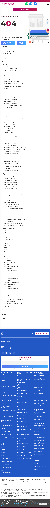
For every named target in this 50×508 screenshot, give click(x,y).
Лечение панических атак (11, 288)
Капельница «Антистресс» (39, 398)
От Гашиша (7, 233)
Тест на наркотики (9, 268)
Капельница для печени (39, 382)
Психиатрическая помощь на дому (14, 295)
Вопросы (4, 314)
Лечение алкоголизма (9, 198)
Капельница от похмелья (11, 68)
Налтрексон (7, 168)
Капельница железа (38, 387)
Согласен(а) (43, 503)
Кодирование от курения (11, 170)
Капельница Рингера (38, 433)
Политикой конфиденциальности (9, 505)
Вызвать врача (25, 9)
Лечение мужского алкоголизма (13, 223)
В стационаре (7, 66)
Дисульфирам (8, 107)
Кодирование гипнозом (10, 103)
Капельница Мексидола (39, 435)
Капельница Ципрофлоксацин (40, 439)
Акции (5, 58)
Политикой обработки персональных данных (20, 503)
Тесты (4, 318)
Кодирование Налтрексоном (12, 153)
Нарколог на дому (9, 73)
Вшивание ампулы (9, 90)
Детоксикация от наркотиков (12, 161)
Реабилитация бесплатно (11, 266)
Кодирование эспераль (10, 99)
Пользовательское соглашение (40, 465)
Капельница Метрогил (38, 452)
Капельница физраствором (39, 404)
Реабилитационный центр (11, 184)
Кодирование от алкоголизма (12, 86)
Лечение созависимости (11, 182)
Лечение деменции (9, 284)
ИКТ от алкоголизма (9, 128)
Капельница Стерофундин (39, 447)
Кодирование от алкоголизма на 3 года (15, 147)
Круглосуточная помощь (11, 180)
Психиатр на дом (8, 280)
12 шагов (6, 247)
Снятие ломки (7, 157)
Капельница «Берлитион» (39, 377)
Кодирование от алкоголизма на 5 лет (14, 149)
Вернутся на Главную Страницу (7, 43)
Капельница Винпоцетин (39, 417)
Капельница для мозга (38, 381)
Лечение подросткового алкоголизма (14, 219)
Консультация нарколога (11, 176)
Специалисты (6, 310)
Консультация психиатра (11, 278)
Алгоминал (7, 111)
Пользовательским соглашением (25, 504)
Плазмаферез (7, 79)
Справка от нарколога (10, 193)
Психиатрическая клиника (11, 282)
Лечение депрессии (9, 286)
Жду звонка (25, 366)
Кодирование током (9, 126)
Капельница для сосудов (39, 385)
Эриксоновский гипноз (10, 122)
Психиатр (6, 293)
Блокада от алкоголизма (10, 124)
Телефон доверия (9, 190)
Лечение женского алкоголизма (13, 206)
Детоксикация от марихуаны (12, 163)
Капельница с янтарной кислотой (40, 401)
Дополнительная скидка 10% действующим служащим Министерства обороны (25, 0)
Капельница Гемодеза (38, 430)
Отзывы (5, 49)
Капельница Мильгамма (38, 450)
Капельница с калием (38, 388)
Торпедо (6, 88)
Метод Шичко (8, 252)
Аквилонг (6, 109)
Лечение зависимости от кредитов (13, 299)
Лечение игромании (9, 297)
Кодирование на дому (10, 95)
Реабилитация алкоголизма (12, 202)
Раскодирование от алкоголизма (13, 105)
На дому (6, 213)
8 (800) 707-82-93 (5, 7)
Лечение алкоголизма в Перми (8, 388)
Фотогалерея (7, 53)
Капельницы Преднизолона (39, 424)
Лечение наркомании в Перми (8, 440)
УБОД (5, 159)
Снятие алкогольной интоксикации (14, 83)
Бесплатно (7, 264)
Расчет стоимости (8, 51)
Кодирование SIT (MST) (10, 137)
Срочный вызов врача (42, 333)
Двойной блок (8, 114)
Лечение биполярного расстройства (14, 303)
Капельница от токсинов (39, 416)
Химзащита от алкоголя (10, 139)
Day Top (6, 249)
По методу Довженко (10, 93)
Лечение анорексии (9, 301)
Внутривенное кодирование (12, 151)
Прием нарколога (9, 186)
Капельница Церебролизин (39, 442)
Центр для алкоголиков (10, 221)
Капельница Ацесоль (38, 419)
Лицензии (6, 56)
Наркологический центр (11, 188)
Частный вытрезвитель (10, 77)
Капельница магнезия (38, 393)
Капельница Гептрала (38, 438)
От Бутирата (7, 243)
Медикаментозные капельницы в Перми (39, 422)
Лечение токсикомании (10, 270)
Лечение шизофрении (10, 290)
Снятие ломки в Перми (6, 412)
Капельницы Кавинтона (38, 426)
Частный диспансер (9, 262)
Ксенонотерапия (8, 217)
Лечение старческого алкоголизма (13, 225)
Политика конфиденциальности (40, 467)
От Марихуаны (8, 235)
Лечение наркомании (9, 228)
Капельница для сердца (39, 384)
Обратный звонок (21, 43)
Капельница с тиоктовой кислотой (41, 400)
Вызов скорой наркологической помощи (15, 195)
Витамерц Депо (8, 132)
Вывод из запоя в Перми (7, 372)
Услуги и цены (6, 62)
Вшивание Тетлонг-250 (10, 120)
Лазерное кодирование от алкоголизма (15, 116)
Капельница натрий (38, 391)
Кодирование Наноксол (10, 141)
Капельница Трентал (38, 446)
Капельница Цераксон (38, 444)
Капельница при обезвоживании (40, 414)
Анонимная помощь (9, 178)
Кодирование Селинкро (10, 143)
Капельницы (6, 306)
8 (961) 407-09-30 (45, 7)
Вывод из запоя (7, 64)
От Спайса (6, 241)
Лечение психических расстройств (13, 276)
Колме (5, 135)
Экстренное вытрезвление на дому (14, 81)
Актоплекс (7, 130)
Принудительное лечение (11, 204)
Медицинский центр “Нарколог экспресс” (8, 4)
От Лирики (7, 231)
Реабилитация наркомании (11, 254)
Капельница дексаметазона (39, 436)
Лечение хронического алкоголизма (14, 208)
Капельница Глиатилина (38, 453)
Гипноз (6, 215)
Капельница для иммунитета (39, 379)
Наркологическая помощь (11, 174)
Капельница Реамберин (39, 449)
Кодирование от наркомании (12, 166)
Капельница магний (38, 390)
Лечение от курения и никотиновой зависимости (18, 273)
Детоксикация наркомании (11, 256)
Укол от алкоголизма (9, 101)
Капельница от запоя (10, 70)
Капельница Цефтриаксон (39, 441)
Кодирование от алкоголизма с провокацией (16, 118)
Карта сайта (36, 470)
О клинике (5, 46)
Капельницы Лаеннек (38, 429)
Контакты (5, 323)
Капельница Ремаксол (38, 432)
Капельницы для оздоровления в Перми (39, 373)
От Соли (6, 237)
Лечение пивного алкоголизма (12, 211)
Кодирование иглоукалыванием (13, 97)
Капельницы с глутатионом (39, 427)
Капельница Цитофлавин (39, 406)
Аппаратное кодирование (11, 145)
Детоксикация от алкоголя (11, 75)
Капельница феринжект (39, 403)
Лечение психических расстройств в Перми (22, 437)
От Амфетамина (8, 239)
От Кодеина (7, 245)
